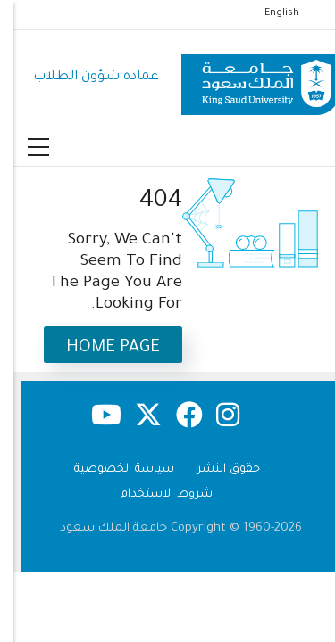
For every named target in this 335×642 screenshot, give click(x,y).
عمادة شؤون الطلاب (83, 77)
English (268, 13)
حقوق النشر (215, 469)
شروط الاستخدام (153, 494)
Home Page (100, 348)
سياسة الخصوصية (111, 469)
